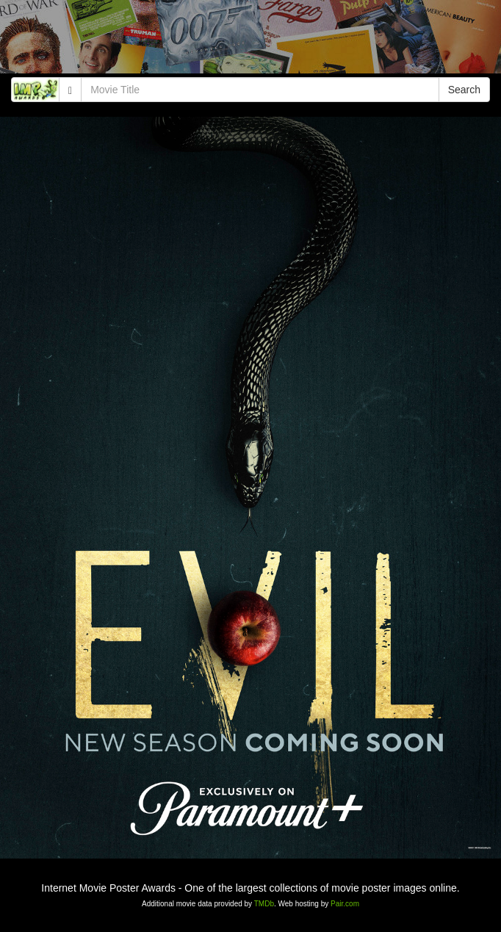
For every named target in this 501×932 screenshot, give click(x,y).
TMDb (264, 904)
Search (464, 89)
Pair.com (345, 904)
